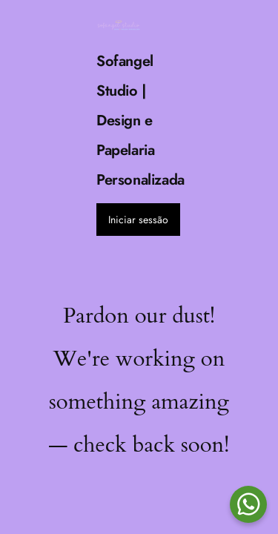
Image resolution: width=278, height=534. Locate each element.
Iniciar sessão (138, 219)
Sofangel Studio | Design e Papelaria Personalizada (140, 120)
